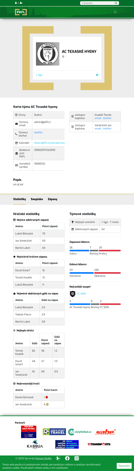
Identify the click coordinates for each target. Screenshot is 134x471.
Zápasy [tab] (52, 199)
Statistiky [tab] (19, 199)
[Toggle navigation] (115, 12)
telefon (38, 132)
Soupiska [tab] (37, 199)
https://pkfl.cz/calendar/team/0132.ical (56, 142)
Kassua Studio (43, 458)
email (98, 118)
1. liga (39, 74)
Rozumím (124, 465)
